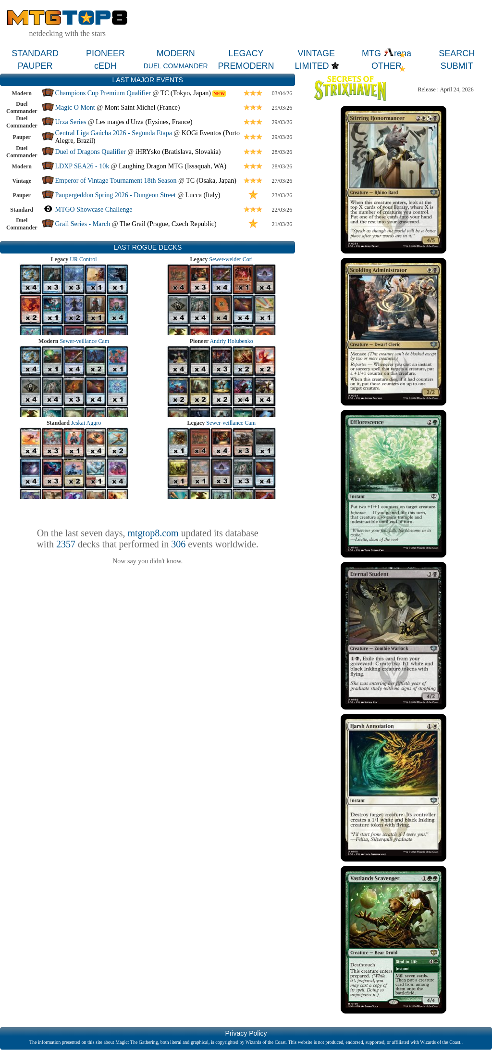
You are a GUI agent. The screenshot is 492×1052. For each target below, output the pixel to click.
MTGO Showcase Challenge (94, 209)
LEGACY (245, 53)
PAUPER (35, 66)
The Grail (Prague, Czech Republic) (168, 224)
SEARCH (457, 53)
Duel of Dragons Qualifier (90, 151)
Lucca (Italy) (203, 195)
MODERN (176, 53)
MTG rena (386, 53)
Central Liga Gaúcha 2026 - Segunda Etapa (113, 133)
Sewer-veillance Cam (84, 341)
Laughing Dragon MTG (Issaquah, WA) (172, 166)
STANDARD (35, 53)
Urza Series (70, 122)
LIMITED (312, 66)
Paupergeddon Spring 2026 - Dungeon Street (115, 195)
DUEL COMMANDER (176, 66)
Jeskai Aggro (86, 422)
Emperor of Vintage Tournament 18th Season (116, 180)
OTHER (386, 66)
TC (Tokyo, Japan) (185, 93)
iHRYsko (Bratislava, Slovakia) (178, 151)
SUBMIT (457, 66)
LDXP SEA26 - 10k (82, 166)
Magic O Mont (75, 107)
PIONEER (105, 53)
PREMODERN (246, 66)
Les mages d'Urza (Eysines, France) (144, 122)
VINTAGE (316, 53)
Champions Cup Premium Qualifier (103, 93)
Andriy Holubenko (231, 341)
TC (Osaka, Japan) (211, 180)
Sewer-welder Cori (231, 259)
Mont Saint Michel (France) (142, 107)
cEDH (105, 66)
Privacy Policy (246, 1033)
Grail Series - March (83, 224)
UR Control (83, 259)
